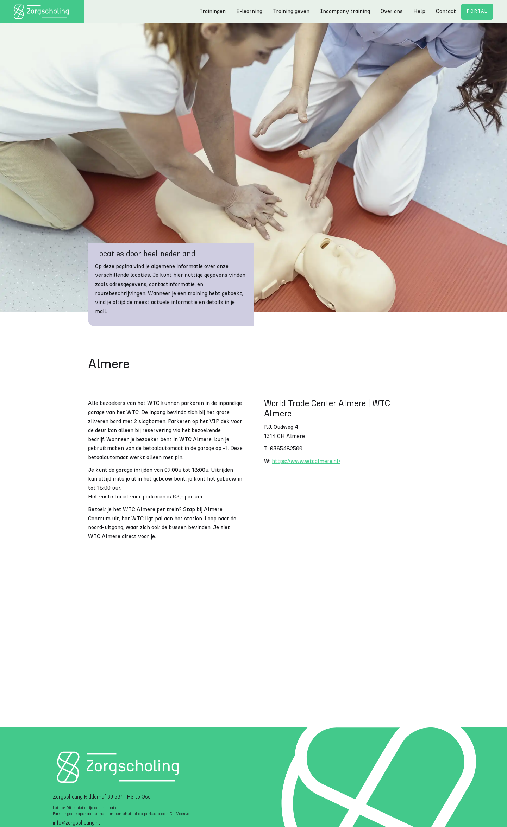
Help (419, 11)
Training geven (291, 11)
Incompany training (345, 11)
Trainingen (212, 11)
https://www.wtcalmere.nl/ (306, 461)
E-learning (249, 11)
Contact (446, 11)
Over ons (392, 11)
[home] (42, 11)
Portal (477, 11)
